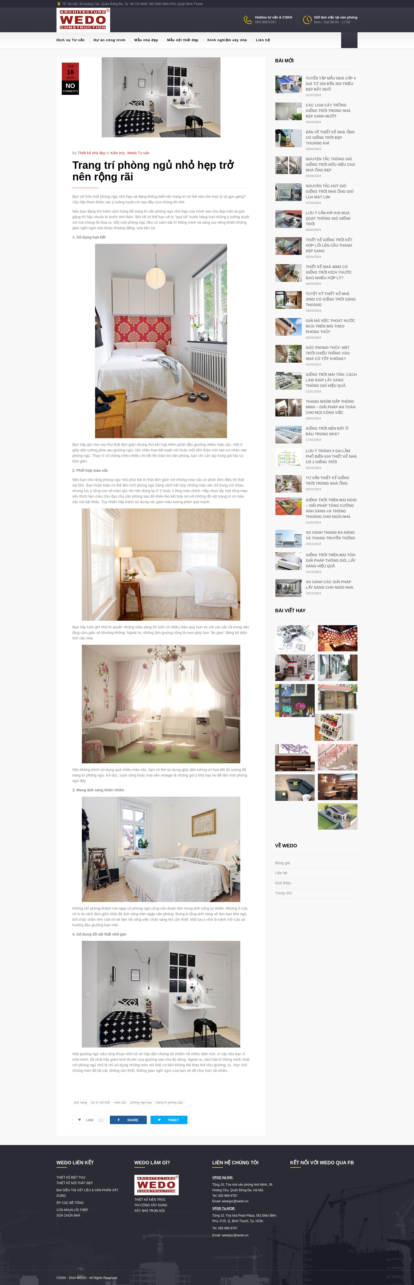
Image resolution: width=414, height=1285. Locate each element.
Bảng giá (282, 863)
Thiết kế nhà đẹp (91, 153)
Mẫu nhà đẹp (144, 40)
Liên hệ (260, 40)
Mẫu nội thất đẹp (181, 40)
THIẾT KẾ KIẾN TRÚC (150, 1200)
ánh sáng (80, 1102)
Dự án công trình (107, 40)
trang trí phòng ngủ (169, 1102)
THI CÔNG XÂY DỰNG (150, 1205)
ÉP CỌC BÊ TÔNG (70, 1203)
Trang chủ (283, 893)
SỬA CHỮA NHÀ (68, 1215)
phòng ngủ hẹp (141, 1102)
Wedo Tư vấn (138, 153)
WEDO (81, 1278)
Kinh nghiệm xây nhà (225, 40)
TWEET (168, 1120)
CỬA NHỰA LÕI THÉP (72, 1210)
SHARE (127, 1120)
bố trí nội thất (100, 1102)
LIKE (88, 1120)
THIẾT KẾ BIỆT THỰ (71, 1177)
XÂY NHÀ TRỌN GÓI (149, 1211)
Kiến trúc (117, 153)
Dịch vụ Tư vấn (71, 40)
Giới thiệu (283, 883)
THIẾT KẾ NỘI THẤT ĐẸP (75, 1183)
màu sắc (120, 1102)
